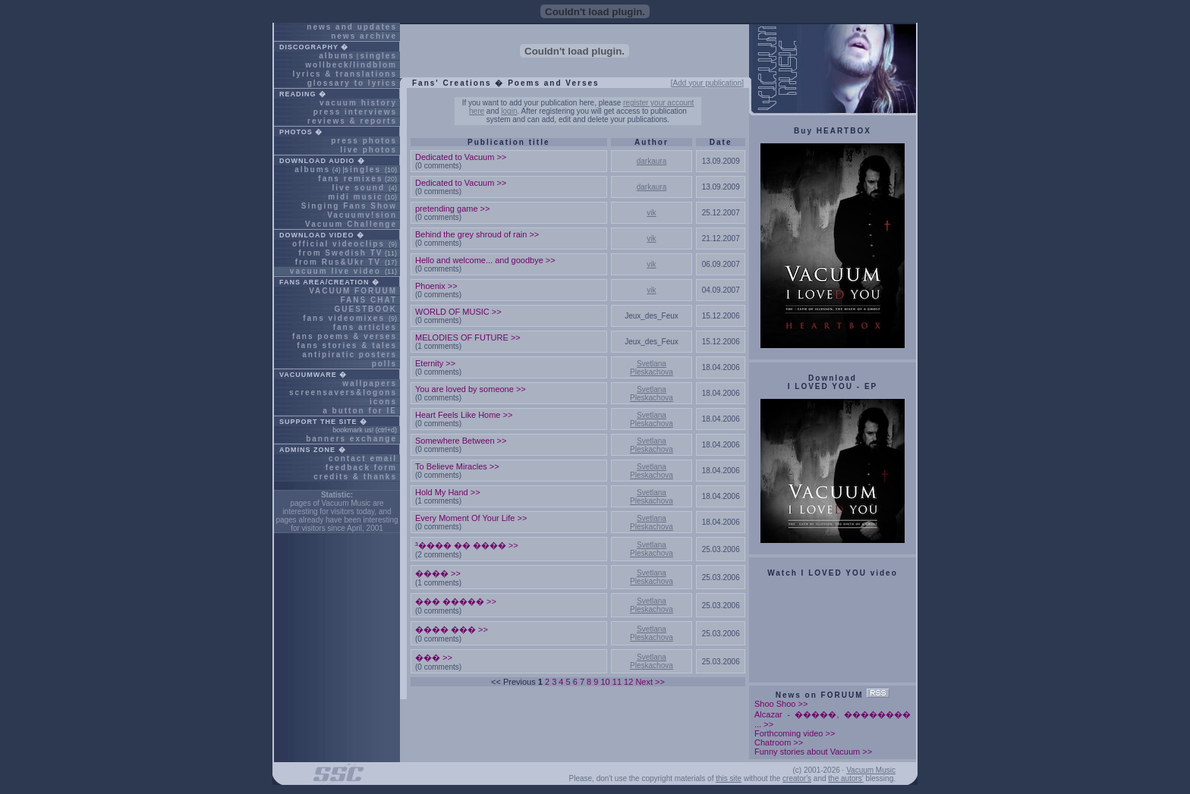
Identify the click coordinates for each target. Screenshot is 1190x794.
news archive (364, 36)
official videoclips (338, 244)
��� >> (433, 657)
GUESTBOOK (366, 309)
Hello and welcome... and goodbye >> (485, 260)
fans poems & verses (344, 336)
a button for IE (360, 410)
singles (378, 56)
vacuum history (358, 103)
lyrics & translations (344, 74)
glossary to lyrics (352, 83)
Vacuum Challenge (351, 224)
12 (628, 681)
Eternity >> (435, 363)
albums (336, 56)
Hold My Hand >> (447, 492)
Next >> (650, 681)
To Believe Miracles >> (457, 466)
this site (728, 778)
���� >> (438, 573)
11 (617, 681)
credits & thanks (355, 476)
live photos (368, 150)
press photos (364, 141)
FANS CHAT (369, 300)
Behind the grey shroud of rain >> (477, 234)
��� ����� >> (455, 601)
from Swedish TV (340, 253)
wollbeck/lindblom (351, 65)
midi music (355, 197)
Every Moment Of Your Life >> (471, 518)
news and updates (352, 27)
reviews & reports (352, 121)
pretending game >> (452, 208)
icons (383, 401)
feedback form (361, 467)
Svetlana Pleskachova (651, 367)
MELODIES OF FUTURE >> (468, 337)
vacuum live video (335, 271)
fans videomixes (344, 318)
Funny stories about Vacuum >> (813, 751)
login (509, 111)
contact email (363, 458)
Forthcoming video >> (794, 733)
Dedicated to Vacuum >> (460, 157)
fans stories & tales (347, 345)
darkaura (651, 161)
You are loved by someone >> (470, 389)
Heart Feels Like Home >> (463, 414)
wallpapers (369, 383)
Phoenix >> (436, 285)
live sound (358, 188)
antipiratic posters (349, 354)
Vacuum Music (871, 770)
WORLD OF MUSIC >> (458, 311)
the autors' (845, 778)
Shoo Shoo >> (781, 703)
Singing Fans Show (349, 206)
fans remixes (350, 178)
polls (384, 363)
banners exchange (351, 439)
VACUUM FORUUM (353, 291)
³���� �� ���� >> (466, 545)
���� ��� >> (451, 629)
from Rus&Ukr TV (338, 262)
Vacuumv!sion (362, 215)
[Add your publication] (707, 83)
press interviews (355, 112)
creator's (796, 778)
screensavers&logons (343, 392)
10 (604, 681)
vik (651, 213)
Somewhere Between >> (460, 440)
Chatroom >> (778, 742)
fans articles (365, 327)
